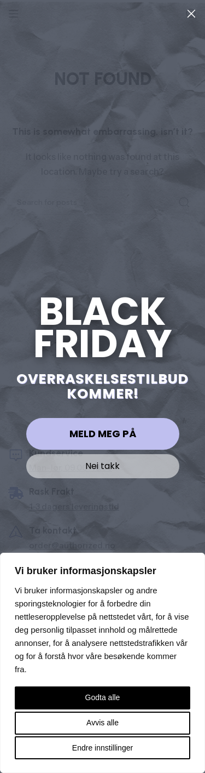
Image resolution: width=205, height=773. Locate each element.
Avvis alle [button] (102, 722)
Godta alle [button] (102, 697)
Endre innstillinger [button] (102, 747)
